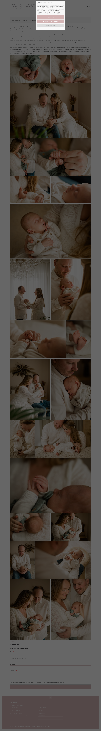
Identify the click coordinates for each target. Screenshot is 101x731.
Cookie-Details (50, 28)
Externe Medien (51, 12)
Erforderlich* (42, 12)
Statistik (60, 12)
